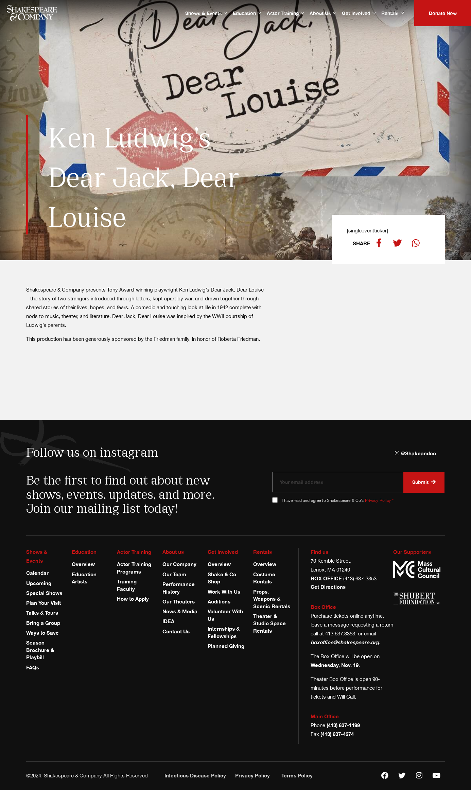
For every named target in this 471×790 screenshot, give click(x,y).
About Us (323, 13)
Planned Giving (226, 646)
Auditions (219, 601)
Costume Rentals (264, 578)
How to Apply (133, 599)
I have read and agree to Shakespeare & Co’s (337, 500)
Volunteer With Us (225, 615)
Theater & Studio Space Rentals (269, 623)
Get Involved (359, 13)
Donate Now (443, 13)
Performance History (178, 588)
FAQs (32, 667)
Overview (83, 564)
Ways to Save (42, 633)
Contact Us (176, 631)
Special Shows (44, 593)
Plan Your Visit (43, 603)
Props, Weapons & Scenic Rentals (271, 599)
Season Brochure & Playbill (40, 649)
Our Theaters (178, 601)
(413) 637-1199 (343, 725)
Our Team (174, 574)
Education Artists (84, 578)
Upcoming (38, 583)
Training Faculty (127, 585)
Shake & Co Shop (222, 578)
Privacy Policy (378, 500)
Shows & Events (206, 13)
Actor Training (285, 13)
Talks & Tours (42, 613)
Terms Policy (297, 775)
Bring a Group (43, 623)
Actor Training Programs (134, 568)
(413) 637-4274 (337, 734)
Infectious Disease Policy (195, 775)
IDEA (168, 621)
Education (247, 13)
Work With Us (224, 592)
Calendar (37, 573)
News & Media (179, 611)
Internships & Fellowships (224, 632)
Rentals (392, 13)
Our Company (179, 564)
